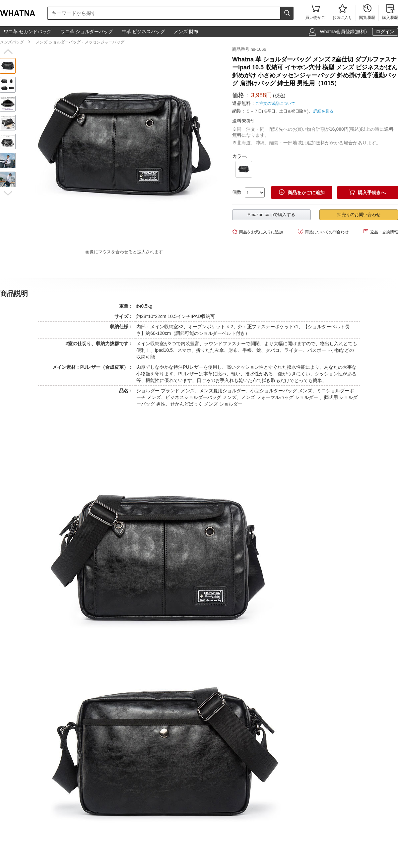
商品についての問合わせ (323, 231)
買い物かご (315, 12)
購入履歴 (390, 12)
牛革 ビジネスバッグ (143, 31)
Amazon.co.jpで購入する (272, 214)
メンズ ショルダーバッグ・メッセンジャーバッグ (79, 42)
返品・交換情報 (380, 231)
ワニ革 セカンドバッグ (27, 31)
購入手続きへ (367, 192)
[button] (8, 51)
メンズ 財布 (186, 31)
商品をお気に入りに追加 (257, 231)
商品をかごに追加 (302, 192)
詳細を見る (323, 111)
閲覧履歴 (367, 12)
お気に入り (342, 12)
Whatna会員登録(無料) (343, 31)
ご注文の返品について (275, 103)
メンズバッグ (12, 42)
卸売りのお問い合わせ (358, 214)
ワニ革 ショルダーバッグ (86, 31)
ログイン (385, 31)
